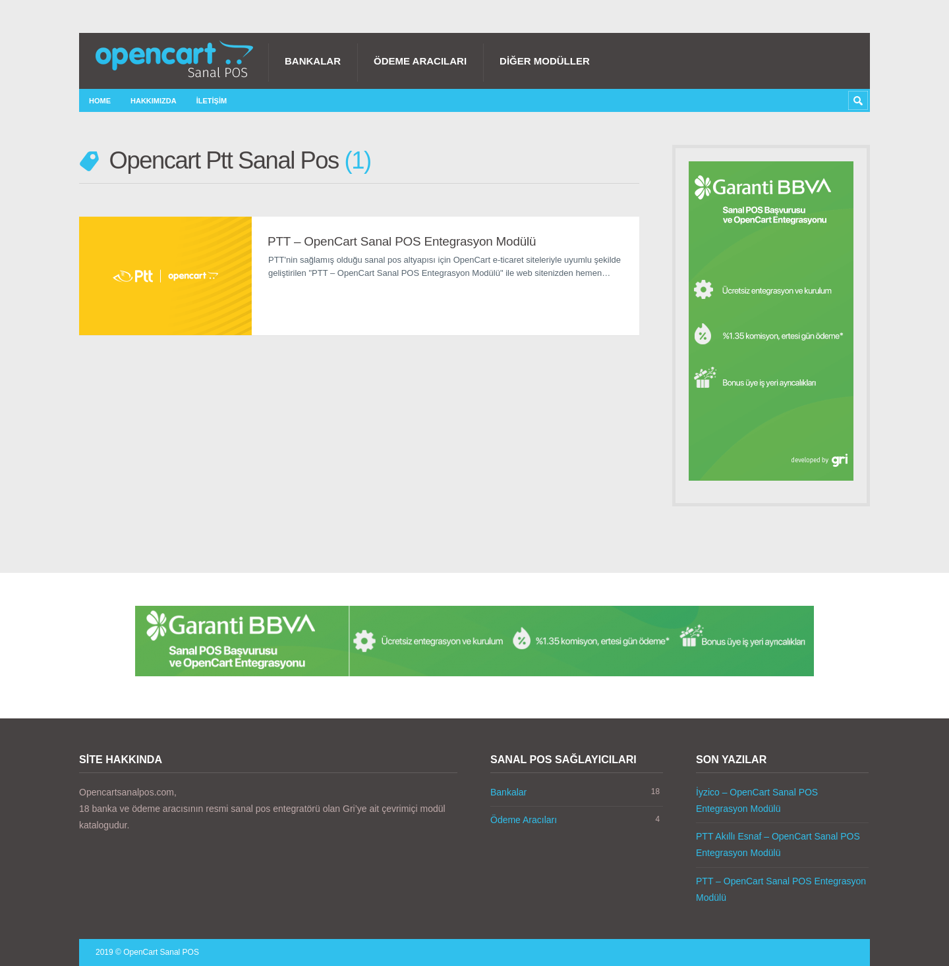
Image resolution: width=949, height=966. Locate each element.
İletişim (211, 101)
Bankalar (313, 61)
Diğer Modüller (545, 61)
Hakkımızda (153, 101)
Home (100, 101)
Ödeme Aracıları (420, 61)
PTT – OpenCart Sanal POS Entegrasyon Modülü (402, 241)
